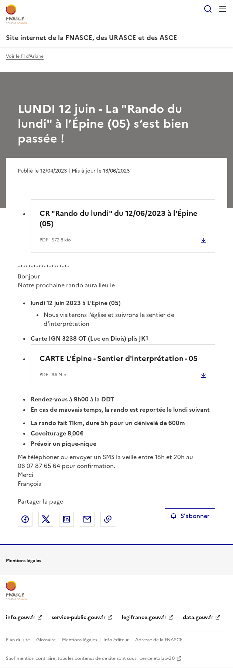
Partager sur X (45, 519)
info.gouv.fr (20, 617)
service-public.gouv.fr (79, 617)
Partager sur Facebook (25, 519)
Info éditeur (116, 640)
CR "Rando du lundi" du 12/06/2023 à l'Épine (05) (119, 218)
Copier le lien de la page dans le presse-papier (107, 519)
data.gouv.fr (198, 617)
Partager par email (87, 519)
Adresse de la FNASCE (158, 640)
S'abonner (190, 515)
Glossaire (46, 640)
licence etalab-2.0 (156, 658)
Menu (222, 8)
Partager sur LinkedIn (66, 519)
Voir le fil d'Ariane (25, 56)
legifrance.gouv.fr (144, 617)
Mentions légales (79, 640)
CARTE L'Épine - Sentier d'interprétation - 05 (119, 358)
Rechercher (208, 8)
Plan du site (18, 640)
